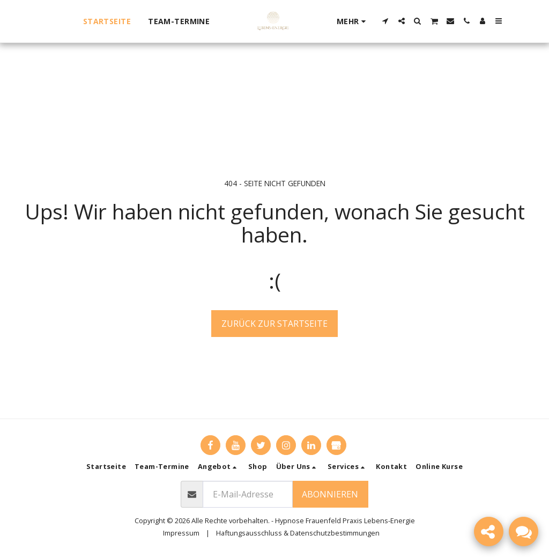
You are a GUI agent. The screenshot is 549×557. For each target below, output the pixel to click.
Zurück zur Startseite (274, 323)
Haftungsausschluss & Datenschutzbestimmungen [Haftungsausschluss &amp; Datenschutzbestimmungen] (298, 533)
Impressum (181, 533)
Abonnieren (330, 494)
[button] (385, 21)
